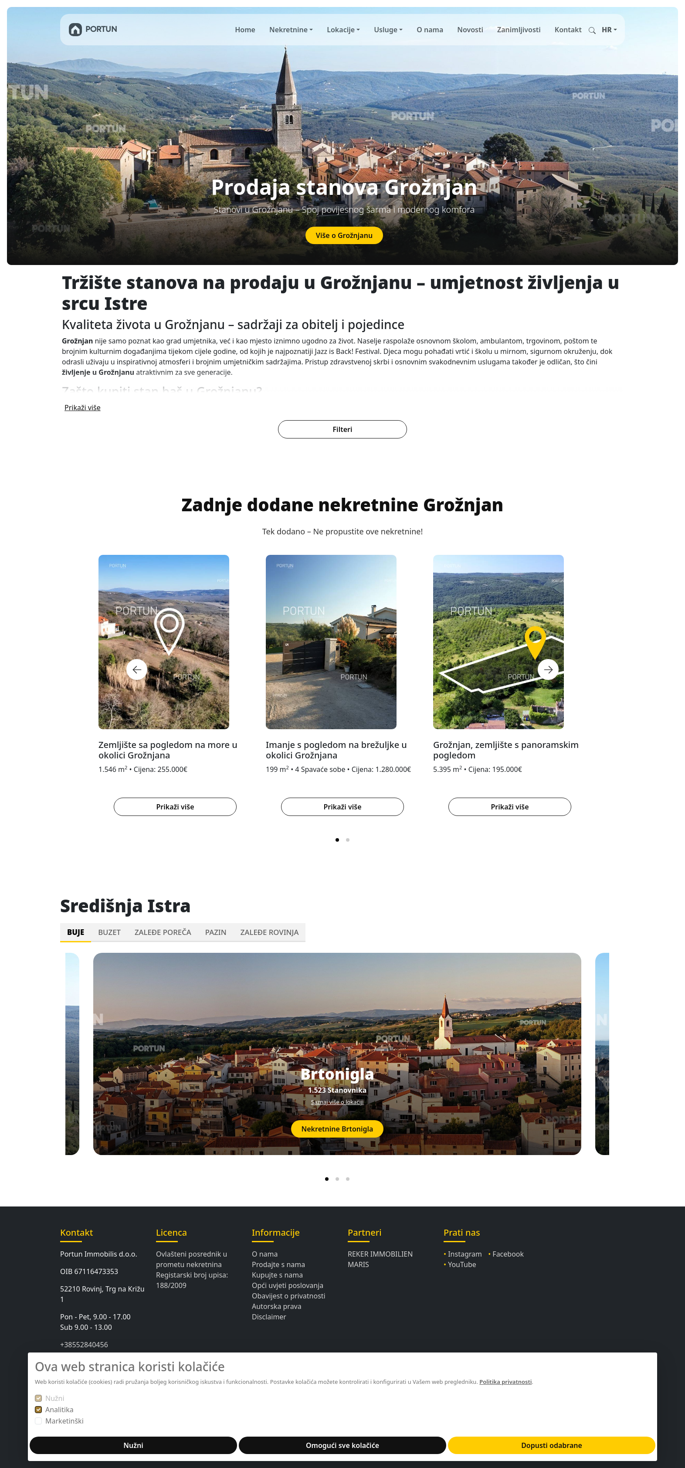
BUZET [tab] (109, 931)
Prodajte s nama (278, 1263)
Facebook (508, 1253)
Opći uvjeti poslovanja (287, 1284)
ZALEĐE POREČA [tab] (163, 931)
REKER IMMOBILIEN (380, 1253)
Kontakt (568, 29)
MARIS (358, 1263)
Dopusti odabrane (551, 1445)
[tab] (337, 839)
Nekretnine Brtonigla (337, 1128)
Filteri (343, 428)
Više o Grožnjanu (344, 235)
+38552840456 (84, 1344)
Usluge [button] (385, 29)
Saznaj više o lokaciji (337, 1101)
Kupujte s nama (277, 1274)
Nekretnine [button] (288, 29)
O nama (430, 29)
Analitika (59, 1409)
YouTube (462, 1263)
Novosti (470, 29)
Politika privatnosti (505, 1382)
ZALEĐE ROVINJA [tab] (270, 931)
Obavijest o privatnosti (289, 1295)
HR (607, 29)
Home (245, 29)
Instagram (465, 1253)
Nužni (54, 1398)
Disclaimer (269, 1316)
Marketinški (64, 1421)
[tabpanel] (342, 1065)
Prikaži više (82, 406)
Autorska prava (277, 1305)
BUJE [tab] (75, 931)
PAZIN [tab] (216, 931)
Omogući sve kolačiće (342, 1445)
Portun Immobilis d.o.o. (98, 1253)
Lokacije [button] (341, 29)
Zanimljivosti (519, 29)
